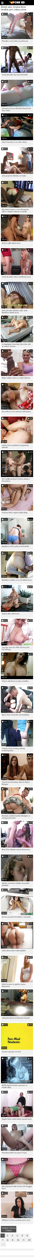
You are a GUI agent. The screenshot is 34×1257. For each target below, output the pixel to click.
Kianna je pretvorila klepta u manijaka (16, 917)
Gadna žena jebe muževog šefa (14, 951)
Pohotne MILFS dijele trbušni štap (14, 513)
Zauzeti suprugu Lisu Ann (11, 1052)
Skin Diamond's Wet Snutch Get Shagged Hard (17, 1187)
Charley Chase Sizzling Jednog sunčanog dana (13, 749)
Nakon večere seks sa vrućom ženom (16, 378)
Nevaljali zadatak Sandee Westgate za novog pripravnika (16, 817)
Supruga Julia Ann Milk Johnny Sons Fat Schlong (15, 648)
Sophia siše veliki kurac (10, 614)
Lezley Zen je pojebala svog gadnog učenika (15, 446)
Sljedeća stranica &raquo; (9, 1229)
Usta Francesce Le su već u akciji (14, 142)
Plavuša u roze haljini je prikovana (15, 41)
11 (23, 1240)
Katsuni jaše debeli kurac (11, 243)
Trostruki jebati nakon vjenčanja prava (16, 277)
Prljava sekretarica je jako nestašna (15, 681)
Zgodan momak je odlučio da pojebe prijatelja (15, 884)
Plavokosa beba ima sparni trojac (14, 1153)
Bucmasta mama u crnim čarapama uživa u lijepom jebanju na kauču (15, 210)
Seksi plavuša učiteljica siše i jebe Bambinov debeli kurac (14, 311)
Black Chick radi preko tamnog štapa (15, 715)
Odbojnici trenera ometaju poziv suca (16, 1220)
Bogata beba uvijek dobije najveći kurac (17, 1119)
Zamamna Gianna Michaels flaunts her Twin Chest (16, 109)
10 (18, 1240)
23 (29, 1240)
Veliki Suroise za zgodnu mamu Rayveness (13, 985)
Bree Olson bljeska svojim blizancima (16, 849)
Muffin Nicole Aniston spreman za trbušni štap (14, 1086)
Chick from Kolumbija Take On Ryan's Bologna (16, 783)
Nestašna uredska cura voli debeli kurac (17, 580)
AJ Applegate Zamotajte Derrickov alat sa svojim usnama (16, 345)
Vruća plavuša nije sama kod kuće (15, 75)
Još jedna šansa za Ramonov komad (15, 1018)
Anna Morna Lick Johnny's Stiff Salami (16, 412)
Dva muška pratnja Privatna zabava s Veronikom (16, 480)
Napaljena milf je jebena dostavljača (15, 546)
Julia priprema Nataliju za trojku (14, 176)
